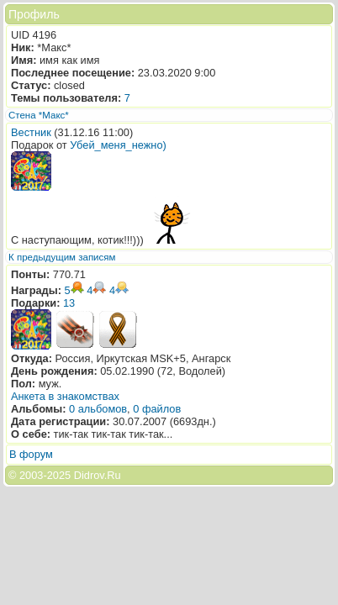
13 (69, 303)
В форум (31, 454)
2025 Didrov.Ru (84, 475)
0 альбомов (98, 408)
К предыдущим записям (61, 257)
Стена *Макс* (38, 115)
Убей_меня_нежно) (118, 145)
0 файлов (157, 408)
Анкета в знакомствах (65, 396)
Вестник (31, 132)
